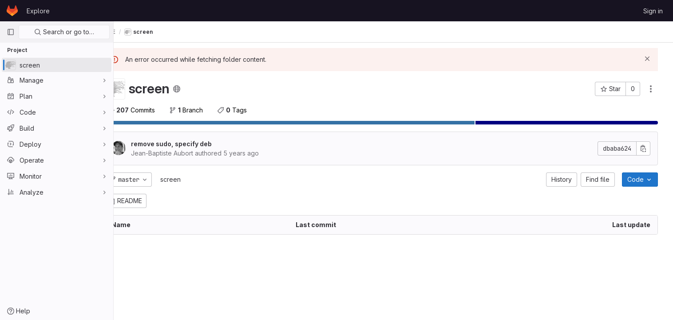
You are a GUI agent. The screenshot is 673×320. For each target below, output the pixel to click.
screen (191, 179)
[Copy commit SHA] (648, 148)
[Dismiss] (651, 58)
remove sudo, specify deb (191, 144)
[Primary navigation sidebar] (11, 32)
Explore (38, 11)
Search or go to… (64, 32)
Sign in (653, 11)
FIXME (132, 31)
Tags (252, 110)
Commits (151, 110)
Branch (206, 110)
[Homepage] (12, 11)
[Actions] (655, 89)
